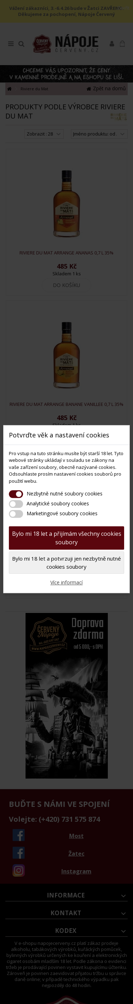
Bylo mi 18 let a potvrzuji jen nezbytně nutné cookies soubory (66, 562)
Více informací (66, 582)
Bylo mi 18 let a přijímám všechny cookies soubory (66, 538)
